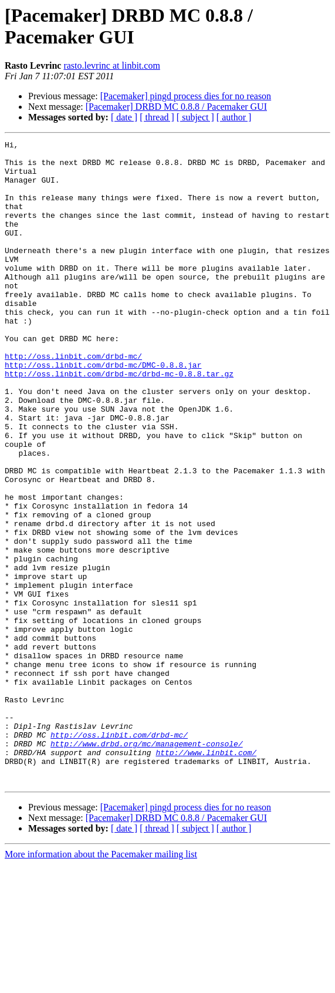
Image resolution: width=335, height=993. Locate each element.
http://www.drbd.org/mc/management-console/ (146, 865)
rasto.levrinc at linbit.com (111, 65)
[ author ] (234, 117)
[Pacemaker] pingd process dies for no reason (185, 96)
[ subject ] (195, 117)
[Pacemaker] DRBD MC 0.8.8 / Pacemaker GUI (176, 107)
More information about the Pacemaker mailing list (101, 983)
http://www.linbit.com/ (205, 875)
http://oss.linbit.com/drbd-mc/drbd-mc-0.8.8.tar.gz (119, 421)
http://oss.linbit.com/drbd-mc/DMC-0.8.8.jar (103, 410)
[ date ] (124, 117)
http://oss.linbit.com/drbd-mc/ (73, 400)
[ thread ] (157, 117)
